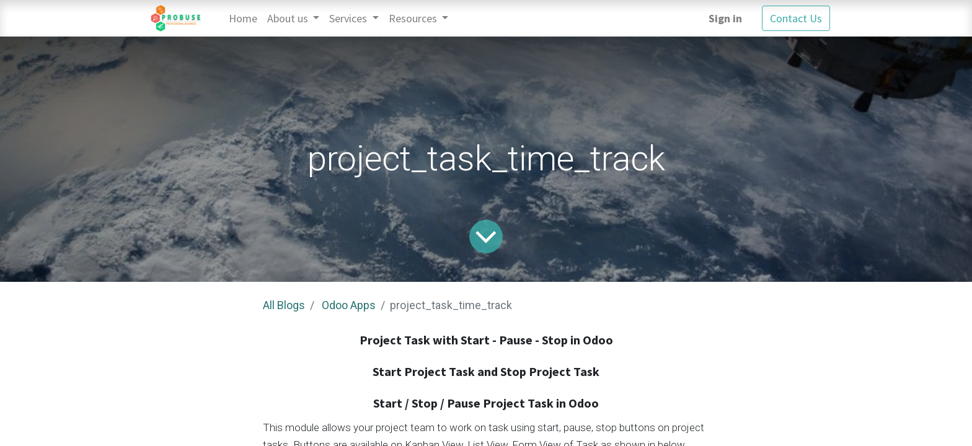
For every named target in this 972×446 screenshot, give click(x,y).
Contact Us (796, 18)
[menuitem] (243, 18)
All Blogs (284, 305)
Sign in (725, 18)
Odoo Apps (349, 305)
